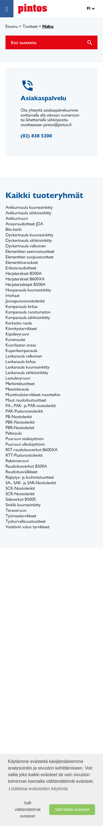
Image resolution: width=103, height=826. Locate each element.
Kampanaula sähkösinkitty (27, 317)
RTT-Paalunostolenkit (24, 455)
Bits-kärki (13, 229)
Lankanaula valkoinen (23, 356)
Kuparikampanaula (21, 350)
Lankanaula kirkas (20, 361)
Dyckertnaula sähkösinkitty (28, 240)
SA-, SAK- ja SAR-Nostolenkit (30, 482)
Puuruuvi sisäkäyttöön (24, 438)
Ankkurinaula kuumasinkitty (29, 207)
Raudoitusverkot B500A (26, 466)
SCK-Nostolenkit (20, 488)
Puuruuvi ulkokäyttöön (25, 444)
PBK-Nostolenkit (20, 422)
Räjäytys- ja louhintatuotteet (29, 477)
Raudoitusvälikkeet (21, 471)
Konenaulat (15, 339)
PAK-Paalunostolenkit (24, 411)
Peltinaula (13, 433)
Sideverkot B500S (20, 499)
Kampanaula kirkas (21, 306)
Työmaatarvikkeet (20, 515)
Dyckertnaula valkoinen (25, 245)
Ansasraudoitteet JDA (24, 223)
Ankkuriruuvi (16, 218)
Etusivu (11, 26)
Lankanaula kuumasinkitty (27, 367)
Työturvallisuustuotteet (25, 521)
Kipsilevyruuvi (17, 334)
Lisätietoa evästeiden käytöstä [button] (38, 788)
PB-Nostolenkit (18, 416)
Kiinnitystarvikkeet (21, 328)
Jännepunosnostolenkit (25, 301)
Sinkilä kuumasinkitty (23, 504)
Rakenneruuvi (17, 460)
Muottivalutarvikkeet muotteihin (32, 394)
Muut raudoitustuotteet (25, 400)
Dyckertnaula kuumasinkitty (29, 234)
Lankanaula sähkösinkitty (26, 372)
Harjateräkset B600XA (24, 278)
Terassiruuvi (15, 510)
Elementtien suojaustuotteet (29, 256)
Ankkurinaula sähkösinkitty (28, 212)
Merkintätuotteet (20, 383)
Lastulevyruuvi (17, 378)
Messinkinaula (17, 389)
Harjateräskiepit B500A (25, 284)
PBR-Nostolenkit (19, 427)
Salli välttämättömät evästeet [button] (27, 809)
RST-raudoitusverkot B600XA (31, 449)
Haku (48, 26)
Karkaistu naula (18, 323)
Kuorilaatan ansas (20, 345)
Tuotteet (30, 26)
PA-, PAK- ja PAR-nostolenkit (30, 405)
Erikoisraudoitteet (20, 267)
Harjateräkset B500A (23, 273)
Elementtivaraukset (21, 262)
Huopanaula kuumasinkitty (28, 290)
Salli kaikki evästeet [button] (72, 809)
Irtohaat (12, 295)
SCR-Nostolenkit (20, 493)
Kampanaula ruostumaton (28, 312)
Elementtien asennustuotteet (29, 251)
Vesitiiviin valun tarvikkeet (27, 526)
